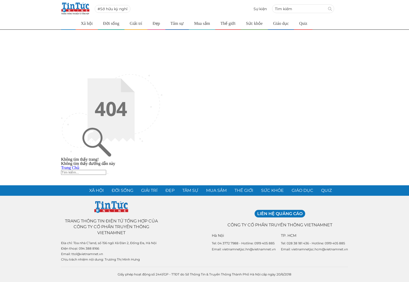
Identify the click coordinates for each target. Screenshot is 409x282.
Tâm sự (177, 23)
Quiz (303, 23)
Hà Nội (218, 235)
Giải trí (136, 23)
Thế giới (228, 23)
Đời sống (111, 23)
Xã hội (87, 23)
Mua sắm (202, 23)
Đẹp (156, 23)
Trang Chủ (70, 167)
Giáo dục (281, 23)
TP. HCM (288, 235)
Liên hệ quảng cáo (280, 213)
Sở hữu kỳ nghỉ (114, 9)
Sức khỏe (254, 23)
